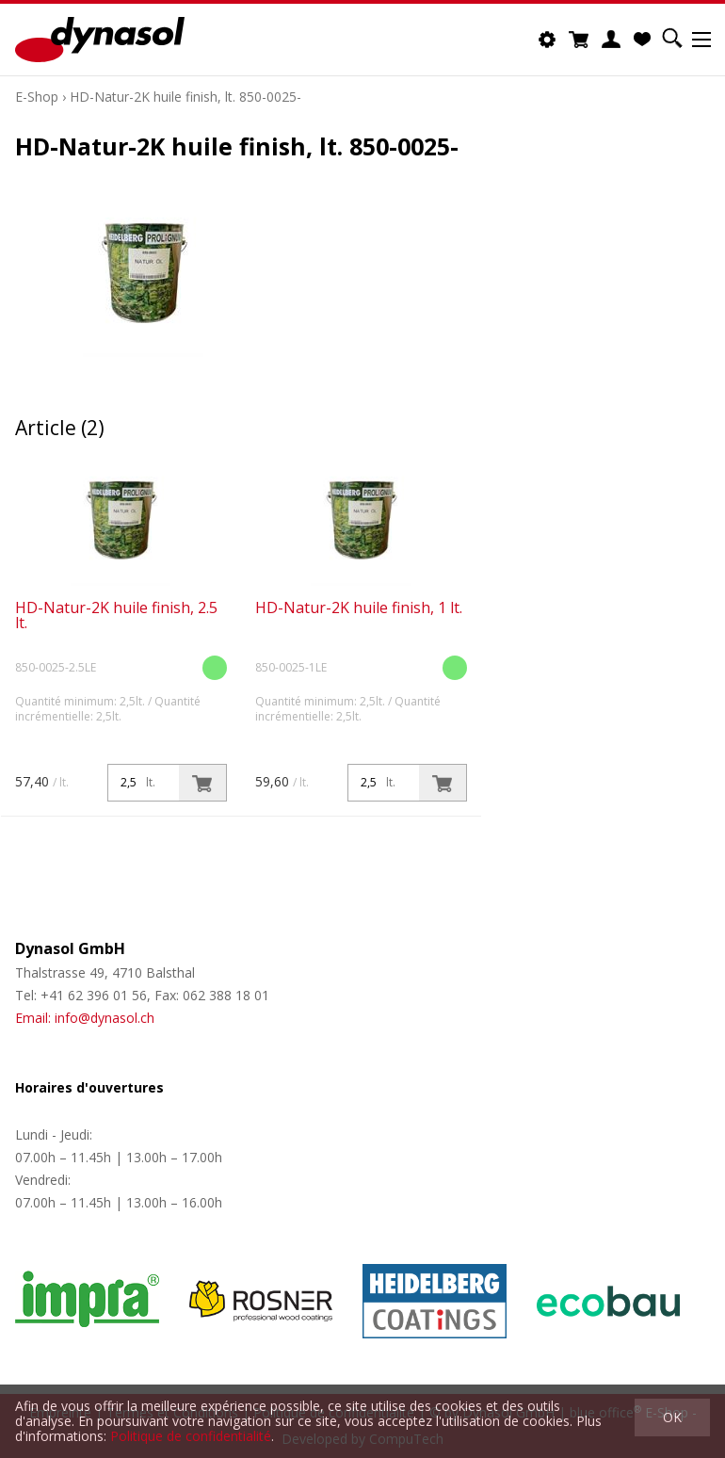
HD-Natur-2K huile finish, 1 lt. (358, 607)
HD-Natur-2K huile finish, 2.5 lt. (116, 615)
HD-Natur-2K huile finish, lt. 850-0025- (185, 96)
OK (672, 1417)
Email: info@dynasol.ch (84, 1018)
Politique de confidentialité (190, 1436)
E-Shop (36, 96)
